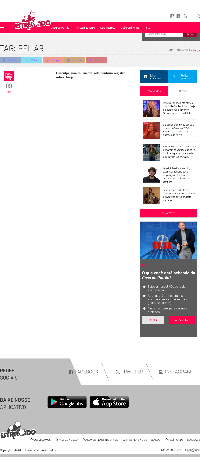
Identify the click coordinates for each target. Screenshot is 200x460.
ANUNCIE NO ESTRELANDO (101, 439)
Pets (147, 28)
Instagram (76, 60)
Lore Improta (107, 28)
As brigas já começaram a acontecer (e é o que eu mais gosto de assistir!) (167, 299)
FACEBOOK (83, 372)
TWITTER (129, 372)
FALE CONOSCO (68, 439)
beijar (197, 50)
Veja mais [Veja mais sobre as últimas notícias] (168, 213)
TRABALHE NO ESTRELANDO (143, 439)
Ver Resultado (182, 320)
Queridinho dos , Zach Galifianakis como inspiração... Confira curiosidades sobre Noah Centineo (177, 175)
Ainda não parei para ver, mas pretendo (167, 310)
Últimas (182, 91)
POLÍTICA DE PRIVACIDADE (184, 439)
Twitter (32, 60)
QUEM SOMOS (42, 439)
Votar (153, 320)
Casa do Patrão (60, 28)
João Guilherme (130, 28)
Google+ (54, 60)
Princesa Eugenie (85, 28)
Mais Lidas (154, 91)
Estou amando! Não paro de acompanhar (166, 288)
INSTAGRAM (175, 372)
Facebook (10, 60)
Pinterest (98, 60)
